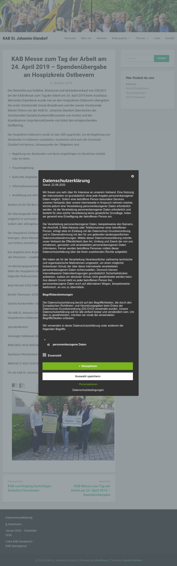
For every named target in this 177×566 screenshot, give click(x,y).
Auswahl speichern (87, 376)
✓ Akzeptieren (87, 366)
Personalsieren (88, 384)
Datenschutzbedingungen (88, 390)
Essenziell (52, 355)
